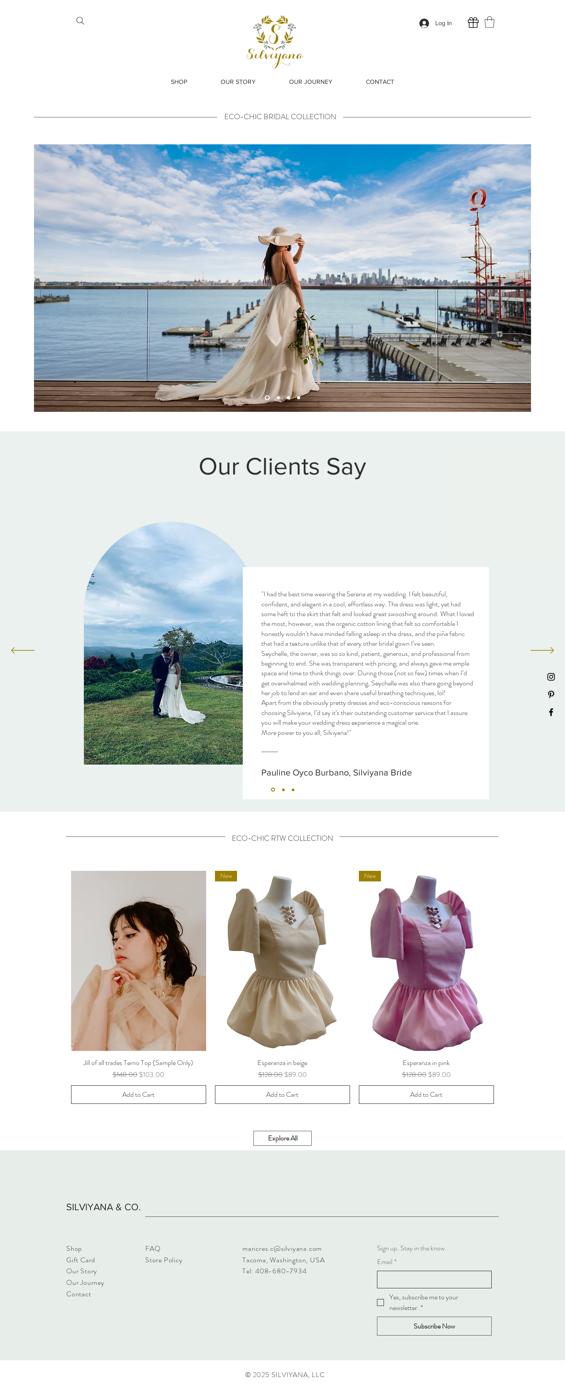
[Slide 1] (267, 397)
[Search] (80, 20)
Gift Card (80, 1260)
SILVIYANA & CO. (103, 1207)
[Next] (542, 651)
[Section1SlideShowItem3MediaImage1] (293, 789)
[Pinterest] (551, 694)
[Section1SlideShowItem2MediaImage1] (283, 789)
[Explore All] (282, 1138)
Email (386, 1262)
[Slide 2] (278, 397)
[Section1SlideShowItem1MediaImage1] (273, 790)
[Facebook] (551, 712)
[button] (489, 22)
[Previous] (22, 651)
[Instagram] (551, 677)
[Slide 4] (298, 397)
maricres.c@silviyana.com (282, 1248)
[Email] (431, 1279)
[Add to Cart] (138, 1094)
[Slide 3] (288, 397)
